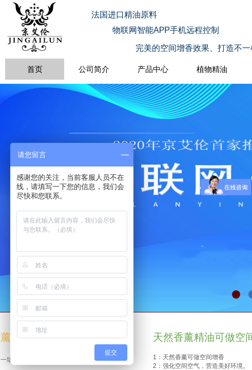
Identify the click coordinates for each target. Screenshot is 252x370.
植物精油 (212, 69)
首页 (35, 69)
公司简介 (94, 69)
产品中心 (153, 69)
